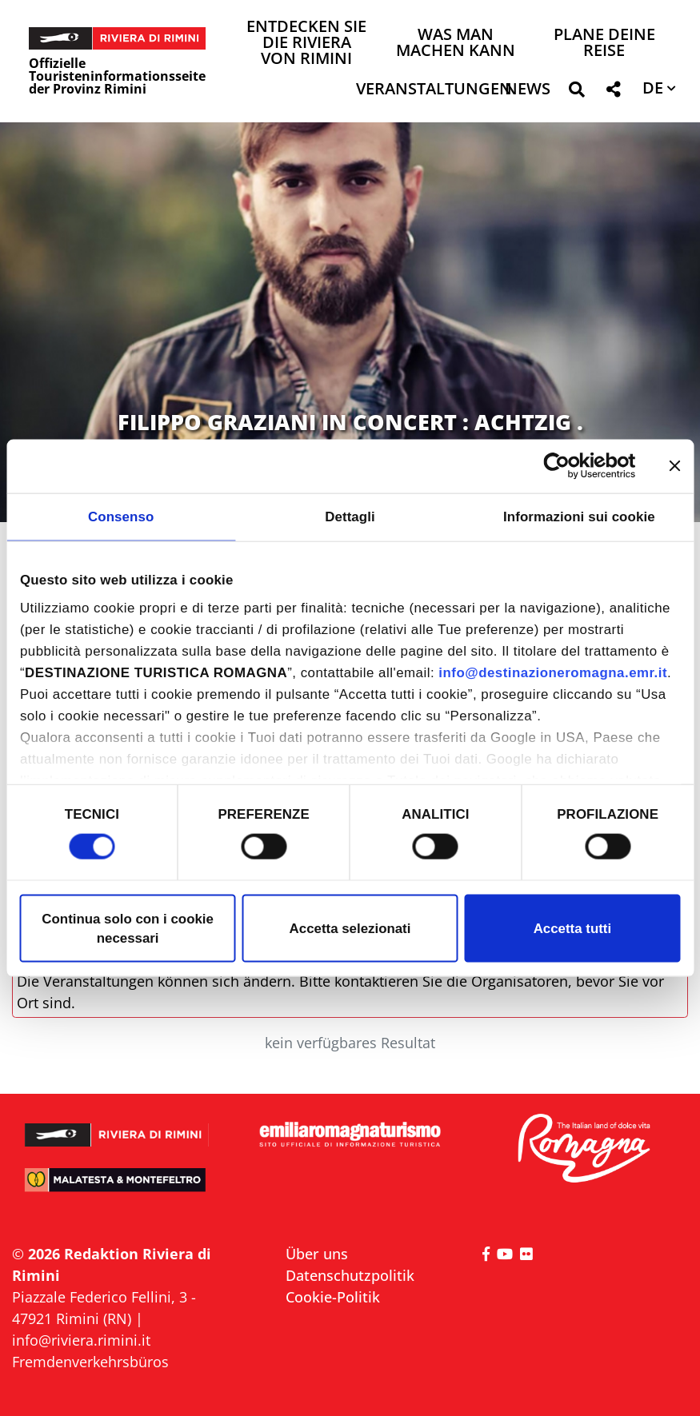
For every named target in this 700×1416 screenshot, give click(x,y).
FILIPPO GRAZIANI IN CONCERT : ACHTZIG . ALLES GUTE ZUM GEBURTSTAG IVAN (350, 434)
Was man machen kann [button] (455, 43)
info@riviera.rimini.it (81, 1340)
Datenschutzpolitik (350, 1275)
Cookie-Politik (333, 1296)
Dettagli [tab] (350, 516)
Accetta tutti (572, 927)
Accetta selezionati (350, 927)
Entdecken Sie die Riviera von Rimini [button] (306, 43)
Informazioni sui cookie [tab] (579, 516)
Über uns (317, 1253)
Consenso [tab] (121, 516)
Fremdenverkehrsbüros (90, 1361)
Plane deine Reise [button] (604, 43)
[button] (576, 92)
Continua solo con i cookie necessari (128, 928)
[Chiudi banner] (674, 466)
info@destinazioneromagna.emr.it (552, 672)
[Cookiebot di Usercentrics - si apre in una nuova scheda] (566, 466)
